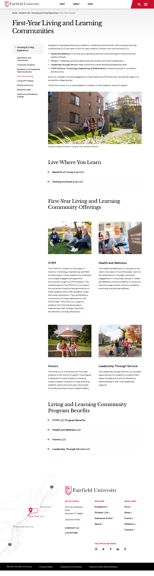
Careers (128, 529)
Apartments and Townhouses (24, 59)
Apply (76, 4)
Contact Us (72, 528)
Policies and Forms (25, 85)
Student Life (24, 13)
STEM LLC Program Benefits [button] (68, 420)
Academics (101, 506)
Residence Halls (24, 90)
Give (90, 4)
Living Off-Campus (25, 81)
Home (14, 13)
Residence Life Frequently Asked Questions (28, 70)
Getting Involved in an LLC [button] (67, 181)
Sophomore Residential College (27, 95)
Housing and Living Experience (45, 13)
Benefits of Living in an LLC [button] (68, 172)
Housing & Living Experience (25, 49)
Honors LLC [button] (59, 439)
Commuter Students (26, 65)
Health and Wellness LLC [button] (66, 429)
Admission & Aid (103, 518)
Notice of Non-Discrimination (103, 566)
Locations (71, 533)
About (98, 524)
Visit (62, 4)
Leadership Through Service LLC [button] (71, 449)
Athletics (129, 524)
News (127, 512)
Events (128, 518)
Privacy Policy (46, 566)
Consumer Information (71, 566)
